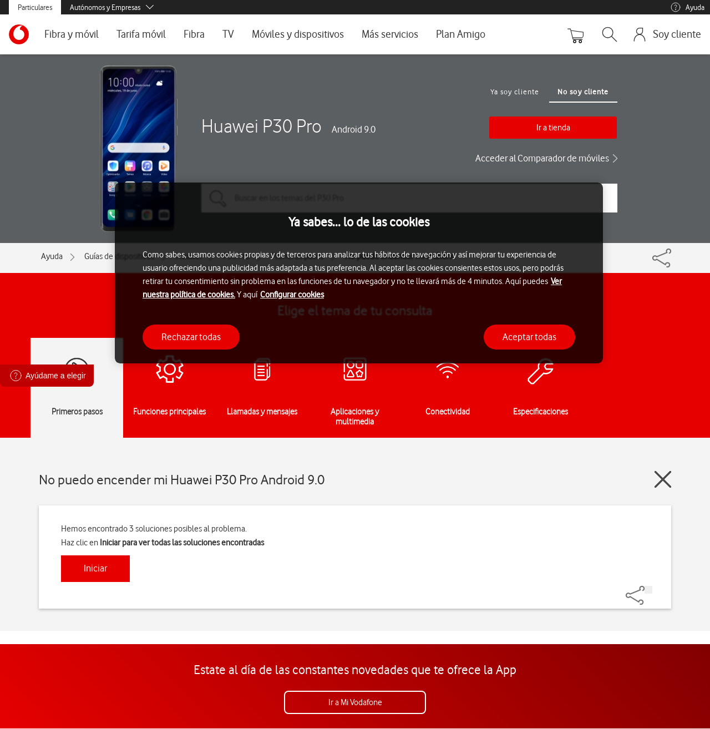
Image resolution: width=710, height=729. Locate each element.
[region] (359, 273)
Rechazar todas (191, 336)
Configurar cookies (292, 295)
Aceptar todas (529, 336)
